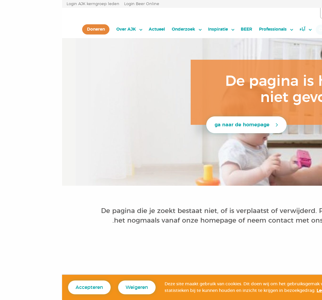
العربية (288, 13)
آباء (240, 29)
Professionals (211, 29)
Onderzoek (121, 29)
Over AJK (64, 29)
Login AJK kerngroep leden (30, 4)
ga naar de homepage (180, 124)
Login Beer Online (79, 4)
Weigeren (75, 287)
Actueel (95, 29)
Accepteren (27, 287)
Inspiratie (156, 29)
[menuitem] (243, 29)
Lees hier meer (270, 291)
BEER (184, 29)
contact (218, 220)
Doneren (34, 29)
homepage (157, 220)
